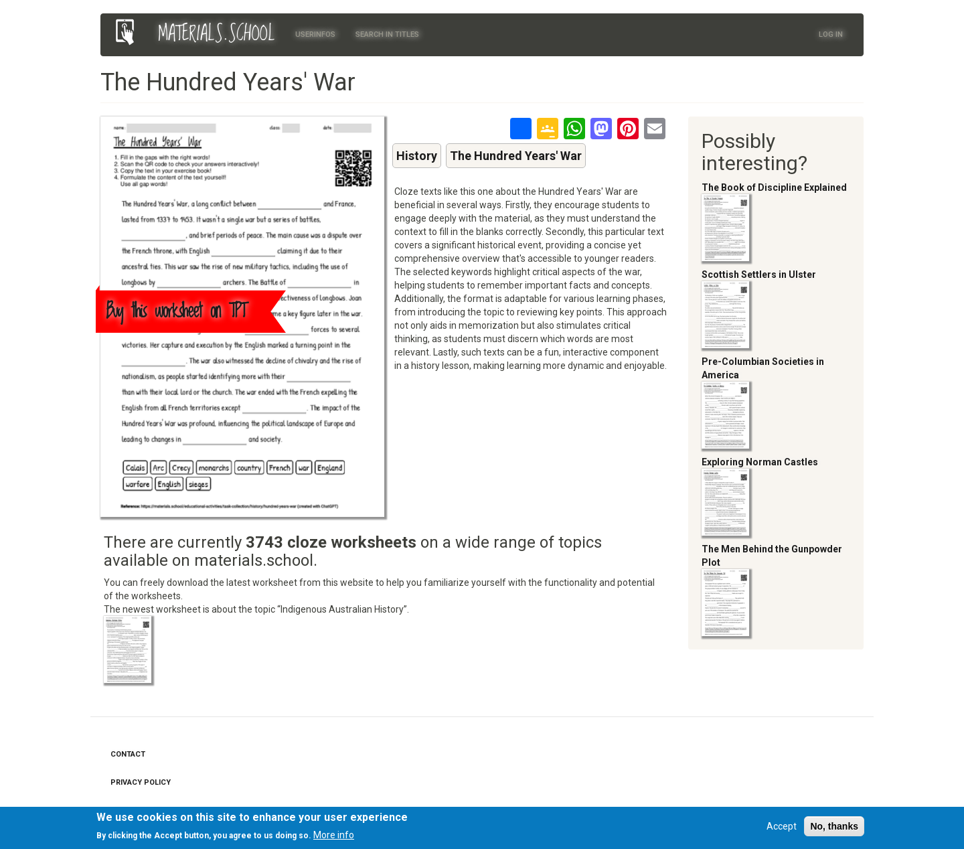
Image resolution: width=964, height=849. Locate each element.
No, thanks (834, 828)
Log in (831, 34)
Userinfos (315, 34)
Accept (782, 828)
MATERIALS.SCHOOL (216, 34)
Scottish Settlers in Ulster (759, 274)
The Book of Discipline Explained (774, 187)
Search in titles (387, 34)
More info (333, 837)
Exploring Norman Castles (760, 462)
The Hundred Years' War (516, 156)
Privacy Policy (140, 782)
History (416, 156)
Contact (127, 754)
